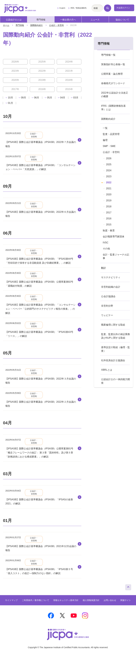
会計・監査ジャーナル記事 (116, 256)
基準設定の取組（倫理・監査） (115, 349)
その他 (106, 248)
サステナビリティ (110, 277)
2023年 (15, 71)
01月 (10, 103)
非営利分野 (107, 306)
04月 (62, 97)
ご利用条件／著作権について (35, 600)
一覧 (105, 128)
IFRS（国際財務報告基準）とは (113, 108)
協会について (122, 19)
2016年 (42, 89)
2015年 (69, 89)
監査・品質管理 (111, 134)
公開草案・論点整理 (112, 74)
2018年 (69, 80)
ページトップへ (128, 586)
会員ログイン (124, 8)
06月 (36, 97)
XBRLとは (106, 370)
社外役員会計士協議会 (113, 360)
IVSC (105, 242)
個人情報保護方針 (91, 600)
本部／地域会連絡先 (78, 8)
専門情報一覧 (108, 55)
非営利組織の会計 (110, 287)
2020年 (15, 80)
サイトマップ (11, 600)
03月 (75, 97)
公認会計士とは (14, 19)
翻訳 (103, 268)
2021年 (69, 71)
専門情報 (40, 19)
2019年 (42, 80)
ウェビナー (107, 315)
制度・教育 (109, 230)
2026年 (15, 61)
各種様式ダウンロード (113, 83)
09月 (23, 97)
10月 (10, 97)
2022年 (42, 71)
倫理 (105, 140)
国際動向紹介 (36, 25)
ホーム (6, 25)
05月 (49, 97)
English (62, 8)
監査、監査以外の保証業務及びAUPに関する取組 (115, 336)
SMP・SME (109, 146)
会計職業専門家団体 (113, 236)
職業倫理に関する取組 (113, 324)
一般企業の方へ (68, 19)
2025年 (42, 61)
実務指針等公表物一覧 (113, 64)
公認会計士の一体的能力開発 (115, 381)
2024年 (69, 61)
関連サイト (125, 600)
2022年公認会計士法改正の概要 (114, 94)
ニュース (95, 19)
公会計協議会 (108, 296)
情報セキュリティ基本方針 (65, 600)
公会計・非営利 (56, 25)
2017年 (15, 89)
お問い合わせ (110, 600)
